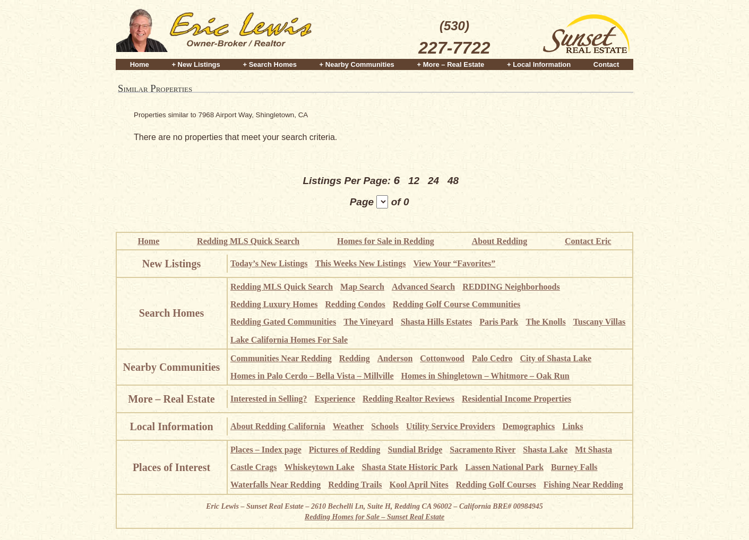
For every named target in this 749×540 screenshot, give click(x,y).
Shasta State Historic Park (410, 467)
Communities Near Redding (281, 358)
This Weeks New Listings (360, 263)
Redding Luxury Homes (273, 304)
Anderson (395, 358)
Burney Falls (574, 467)
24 (433, 180)
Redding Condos (355, 304)
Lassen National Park (504, 467)
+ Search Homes (270, 64)
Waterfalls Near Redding (275, 484)
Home (139, 64)
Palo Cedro (492, 358)
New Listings (171, 263)
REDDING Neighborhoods (511, 286)
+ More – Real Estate (451, 64)
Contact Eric (588, 241)
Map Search (362, 286)
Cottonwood (442, 358)
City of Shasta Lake (555, 358)
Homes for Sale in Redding (385, 241)
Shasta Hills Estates (436, 321)
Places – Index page (266, 449)
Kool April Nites (419, 484)
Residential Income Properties (516, 398)
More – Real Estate (171, 399)
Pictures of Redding (345, 449)
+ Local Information (539, 64)
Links (572, 426)
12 (413, 180)
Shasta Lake (545, 449)
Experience (335, 398)
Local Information (171, 426)
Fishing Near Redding (583, 484)
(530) (454, 39)
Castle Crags (253, 467)
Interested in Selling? (268, 398)
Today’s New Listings (269, 263)
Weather (348, 426)
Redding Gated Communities (283, 321)
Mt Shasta (593, 449)
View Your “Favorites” (454, 263)
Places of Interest (171, 467)
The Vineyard (368, 321)
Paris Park (498, 321)
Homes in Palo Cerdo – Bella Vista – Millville (312, 375)
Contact (606, 64)
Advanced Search (423, 286)
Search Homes (171, 313)
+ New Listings (195, 64)
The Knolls (546, 321)
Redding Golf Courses (496, 484)
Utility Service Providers (450, 426)
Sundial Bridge (415, 449)
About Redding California (277, 426)
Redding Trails (355, 484)
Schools (385, 426)
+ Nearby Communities (357, 64)
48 (453, 180)
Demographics (529, 426)
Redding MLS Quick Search (248, 241)
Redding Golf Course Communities (456, 304)
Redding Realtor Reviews (408, 398)
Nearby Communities (171, 367)
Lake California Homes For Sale (289, 339)
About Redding (499, 241)
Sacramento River (482, 449)
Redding (354, 358)
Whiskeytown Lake (320, 467)
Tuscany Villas (599, 321)
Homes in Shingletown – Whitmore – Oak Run (485, 375)
